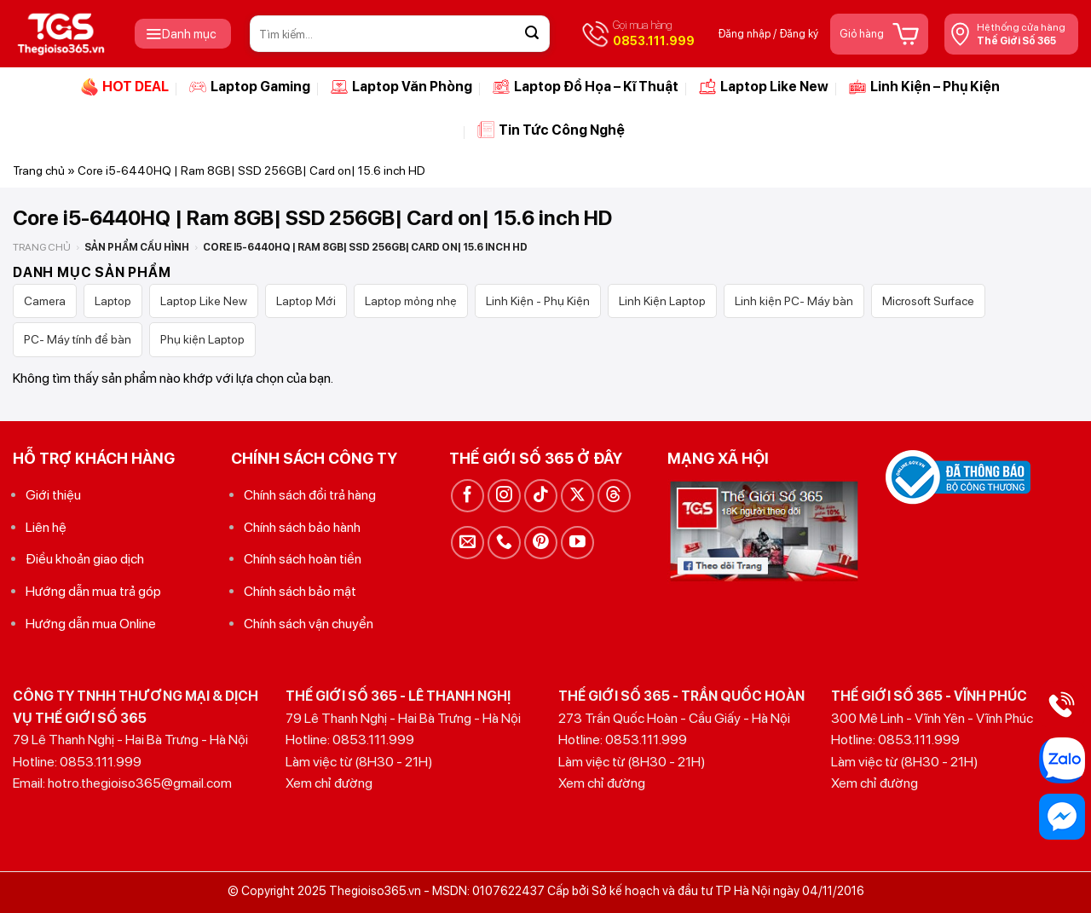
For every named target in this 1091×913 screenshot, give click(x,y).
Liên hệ (46, 527)
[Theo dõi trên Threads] (614, 495)
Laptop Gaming (249, 86)
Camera (45, 301)
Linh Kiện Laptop (662, 301)
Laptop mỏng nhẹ (411, 301)
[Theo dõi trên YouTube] (577, 542)
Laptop (113, 301)
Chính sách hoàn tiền (302, 559)
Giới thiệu (53, 495)
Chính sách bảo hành (302, 527)
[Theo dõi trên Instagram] (504, 495)
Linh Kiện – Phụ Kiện (924, 86)
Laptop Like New (763, 86)
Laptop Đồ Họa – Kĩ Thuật (585, 86)
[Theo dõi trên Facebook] (467, 495)
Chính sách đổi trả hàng (310, 495)
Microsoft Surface (928, 301)
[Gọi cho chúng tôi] (504, 542)
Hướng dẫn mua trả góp (93, 591)
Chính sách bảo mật (300, 591)
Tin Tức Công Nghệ (551, 129)
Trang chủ (39, 170)
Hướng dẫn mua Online (91, 623)
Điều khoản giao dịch (85, 559)
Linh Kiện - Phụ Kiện (538, 301)
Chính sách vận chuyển (308, 623)
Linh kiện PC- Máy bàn (794, 301)
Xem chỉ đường (329, 783)
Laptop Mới (306, 301)
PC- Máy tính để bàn (77, 339)
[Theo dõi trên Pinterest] (540, 542)
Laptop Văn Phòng (401, 86)
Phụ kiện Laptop (202, 339)
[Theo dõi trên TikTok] (540, 495)
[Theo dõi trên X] (577, 495)
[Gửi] (531, 34)
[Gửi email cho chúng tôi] (467, 542)
